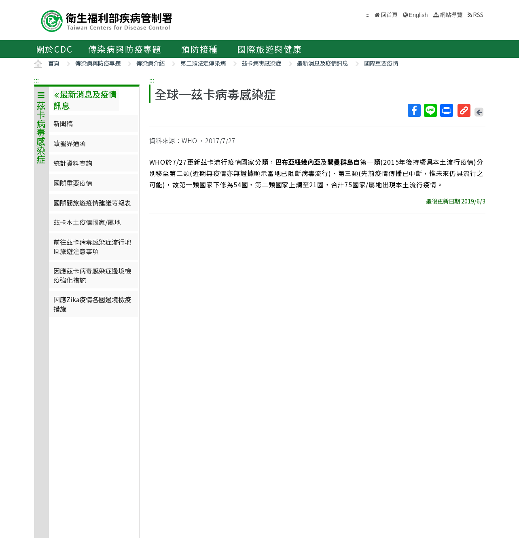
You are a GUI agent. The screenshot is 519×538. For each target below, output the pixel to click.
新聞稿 (63, 123)
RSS (478, 14)
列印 (446, 110)
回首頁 (389, 14)
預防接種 (199, 49)
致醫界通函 (69, 143)
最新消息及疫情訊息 (322, 63)
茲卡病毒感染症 (261, 63)
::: (36, 80)
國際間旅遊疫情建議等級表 (92, 203)
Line (430, 110)
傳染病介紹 (150, 63)
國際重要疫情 (381, 63)
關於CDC (54, 49)
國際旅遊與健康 (269, 49)
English (418, 15)
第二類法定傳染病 (203, 63)
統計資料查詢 (72, 163)
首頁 (53, 63)
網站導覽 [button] (451, 14)
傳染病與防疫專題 (125, 49)
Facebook (414, 110)
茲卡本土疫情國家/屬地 (87, 222)
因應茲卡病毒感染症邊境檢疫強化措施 (92, 275)
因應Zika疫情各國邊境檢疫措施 (92, 303)
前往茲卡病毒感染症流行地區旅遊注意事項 (92, 246)
